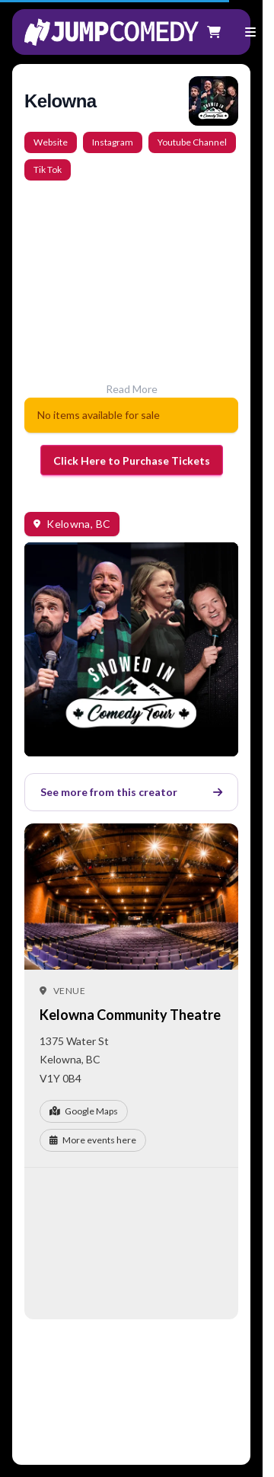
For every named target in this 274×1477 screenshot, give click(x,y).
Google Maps (83, 1111)
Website (50, 142)
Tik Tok (47, 169)
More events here (92, 1140)
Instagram (112, 142)
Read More (132, 388)
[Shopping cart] (214, 32)
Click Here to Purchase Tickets (131, 460)
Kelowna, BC (78, 523)
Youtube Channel (192, 142)
